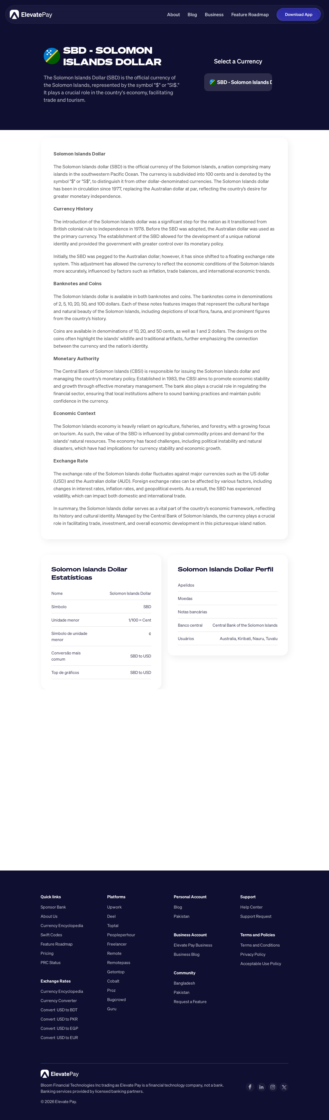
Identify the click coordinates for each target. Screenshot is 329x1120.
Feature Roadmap (250, 14)
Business (214, 14)
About (173, 14)
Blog (192, 14)
